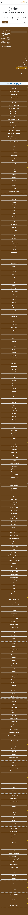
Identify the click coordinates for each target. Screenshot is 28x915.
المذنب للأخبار (14, 357)
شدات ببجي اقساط (14, 485)
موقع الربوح (14, 391)
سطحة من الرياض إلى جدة (14, 105)
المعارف (14, 294)
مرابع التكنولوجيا (14, 230)
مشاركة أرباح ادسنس (22, 66)
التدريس (14, 460)
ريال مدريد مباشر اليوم (14, 795)
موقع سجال (14, 349)
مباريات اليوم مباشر (14, 649)
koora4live (14, 174)
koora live (14, 183)
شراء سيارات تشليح (14, 729)
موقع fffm (14, 435)
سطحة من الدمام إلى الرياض (14, 130)
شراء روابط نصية (14, 449)
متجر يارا (14, 330)
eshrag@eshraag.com (6, 46)
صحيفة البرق (14, 396)
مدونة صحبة (14, 319)
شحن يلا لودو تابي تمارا (14, 538)
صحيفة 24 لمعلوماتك (22, 72)
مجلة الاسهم (14, 238)
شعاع (14, 332)
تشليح (14, 724)
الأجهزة (25, 60)
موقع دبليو (14, 355)
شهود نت (14, 310)
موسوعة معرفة (14, 430)
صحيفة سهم (14, 413)
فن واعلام (14, 889)
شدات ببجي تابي (14, 493)
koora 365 (14, 875)
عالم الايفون (14, 246)
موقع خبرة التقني (14, 263)
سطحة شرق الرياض (14, 99)
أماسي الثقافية (14, 274)
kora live (14, 870)
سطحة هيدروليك (14, 710)
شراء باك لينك (14, 443)
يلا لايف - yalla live (14, 864)
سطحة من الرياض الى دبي (14, 122)
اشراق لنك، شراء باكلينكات (14, 455)
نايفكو (14, 427)
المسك (14, 377)
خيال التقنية (14, 232)
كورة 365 (14, 762)
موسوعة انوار (14, 324)
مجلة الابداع (14, 285)
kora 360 (14, 188)
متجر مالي (14, 216)
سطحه (14, 704)
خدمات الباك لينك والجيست (14, 599)
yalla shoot (14, 646)
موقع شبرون (14, 399)
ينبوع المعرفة (14, 369)
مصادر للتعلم (14, 836)
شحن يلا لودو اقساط (14, 504)
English (25, 70)
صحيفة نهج (14, 257)
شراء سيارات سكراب (14, 726)
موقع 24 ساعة (14, 221)
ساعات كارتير (14, 149)
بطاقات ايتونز (14, 566)
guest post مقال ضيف (14, 604)
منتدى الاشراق (14, 466)
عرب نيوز (14, 241)
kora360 (14, 171)
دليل (14, 421)
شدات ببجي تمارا (14, 488)
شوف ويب (14, 235)
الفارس (14, 346)
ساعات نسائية (14, 155)
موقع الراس (14, 360)
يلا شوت (14, 177)
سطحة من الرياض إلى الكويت (14, 138)
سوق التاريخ (14, 610)
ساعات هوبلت (14, 163)
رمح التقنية (14, 302)
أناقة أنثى (14, 271)
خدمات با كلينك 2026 (14, 624)
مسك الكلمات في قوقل (14, 196)
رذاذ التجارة (14, 305)
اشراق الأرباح (14, 327)
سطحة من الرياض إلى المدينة (14, 133)
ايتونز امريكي (14, 499)
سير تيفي (14, 784)
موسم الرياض (14, 469)
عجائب (14, 269)
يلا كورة (14, 823)
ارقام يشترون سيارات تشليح (14, 735)
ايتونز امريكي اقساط (14, 543)
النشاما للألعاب (14, 366)
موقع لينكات (14, 408)
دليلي (14, 207)
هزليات (14, 374)
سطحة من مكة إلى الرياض (14, 111)
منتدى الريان (14, 438)
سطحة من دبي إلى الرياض (14, 124)
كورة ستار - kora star (13, 859)
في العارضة (14, 820)
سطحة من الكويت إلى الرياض (14, 141)
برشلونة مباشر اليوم (14, 798)
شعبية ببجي (14, 563)
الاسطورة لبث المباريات (14, 757)
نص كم (14, 213)
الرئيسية (25, 54)
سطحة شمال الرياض (14, 97)
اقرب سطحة (14, 94)
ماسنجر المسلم (14, 410)
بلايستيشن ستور (14, 568)
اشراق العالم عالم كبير (14, 463)
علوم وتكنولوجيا (14, 828)
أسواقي (14, 249)
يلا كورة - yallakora (14, 867)
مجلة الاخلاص (14, 433)
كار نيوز (14, 260)
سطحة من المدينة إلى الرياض (14, 136)
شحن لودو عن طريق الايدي (14, 560)
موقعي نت (14, 352)
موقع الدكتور (14, 385)
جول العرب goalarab (14, 768)
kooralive (14, 872)
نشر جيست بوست (14, 602)
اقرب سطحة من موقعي (14, 91)
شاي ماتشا (14, 591)
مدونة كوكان (14, 255)
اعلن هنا (14, 199)
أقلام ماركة (14, 158)
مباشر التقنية (14, 316)
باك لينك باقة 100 (14, 616)
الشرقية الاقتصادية (14, 243)
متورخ (14, 277)
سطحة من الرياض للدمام (14, 116)
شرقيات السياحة (14, 321)
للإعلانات (5, 912)
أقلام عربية (14, 341)
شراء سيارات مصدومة (14, 737)
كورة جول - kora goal (14, 856)
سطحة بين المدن (14, 707)
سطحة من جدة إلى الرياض (14, 127)
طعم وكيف (14, 307)
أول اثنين (14, 383)
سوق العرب (14, 607)
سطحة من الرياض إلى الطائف (14, 113)
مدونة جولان (14, 344)
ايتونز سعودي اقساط (14, 502)
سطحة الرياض (14, 88)
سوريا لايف (14, 861)
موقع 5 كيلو (14, 210)
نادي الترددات (14, 288)
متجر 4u (14, 530)
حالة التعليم (14, 371)
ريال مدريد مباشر (14, 654)
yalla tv (14, 751)
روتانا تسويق (14, 282)
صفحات (25, 75)
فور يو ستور (14, 527)
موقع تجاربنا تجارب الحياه (14, 627)
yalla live (14, 806)
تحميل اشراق (14, 296)
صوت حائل (14, 394)
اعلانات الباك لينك (14, 457)
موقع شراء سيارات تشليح (14, 732)
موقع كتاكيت (14, 419)
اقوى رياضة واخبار (14, 477)
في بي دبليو (14, 380)
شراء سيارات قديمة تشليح (14, 740)
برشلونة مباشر (14, 651)
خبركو (14, 218)
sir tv (14, 787)
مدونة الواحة (14, 405)
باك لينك (25, 64)
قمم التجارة (14, 402)
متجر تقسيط (14, 516)
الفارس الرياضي (14, 834)
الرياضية (14, 638)
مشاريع (14, 632)
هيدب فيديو (14, 299)
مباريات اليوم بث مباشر (14, 191)
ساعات (14, 147)
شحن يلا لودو (14, 557)
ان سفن (14, 227)
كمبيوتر (25, 58)
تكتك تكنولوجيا (14, 252)
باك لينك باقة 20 (14, 613)
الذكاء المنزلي (24, 62)
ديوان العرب (14, 335)
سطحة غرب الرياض (14, 102)
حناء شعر (14, 582)
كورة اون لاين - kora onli (14, 853)
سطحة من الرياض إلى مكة (14, 108)
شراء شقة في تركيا (14, 894)
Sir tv (14, 779)
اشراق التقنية (14, 224)
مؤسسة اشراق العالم (22, 73)
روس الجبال (14, 338)
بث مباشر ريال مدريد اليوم (14, 770)
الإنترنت (25, 56)
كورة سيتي (14, 765)
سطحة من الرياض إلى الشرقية (14, 119)
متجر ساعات (14, 160)
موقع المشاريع (14, 363)
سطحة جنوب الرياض (14, 718)
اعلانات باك (14, 899)
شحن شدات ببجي (14, 552)
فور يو (14, 549)
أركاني (14, 313)
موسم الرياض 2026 (14, 471)
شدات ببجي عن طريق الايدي (14, 532)
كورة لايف (14, 169)
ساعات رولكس (14, 152)
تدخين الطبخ (14, 388)
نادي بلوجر (14, 266)
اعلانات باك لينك (14, 635)
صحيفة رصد (14, 424)
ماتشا (14, 588)
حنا (14, 585)
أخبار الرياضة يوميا (14, 905)
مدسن (14, 280)
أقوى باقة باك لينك (14, 621)
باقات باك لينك (14, 452)
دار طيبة (14, 416)
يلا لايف (14, 746)
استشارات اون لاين (14, 291)
